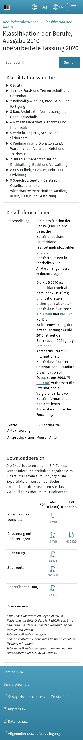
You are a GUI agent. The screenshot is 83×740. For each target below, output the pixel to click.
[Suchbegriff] (31, 62)
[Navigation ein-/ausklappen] (73, 7)
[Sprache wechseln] (58, 7)
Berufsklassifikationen (20, 22)
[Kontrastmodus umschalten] (34, 7)
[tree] (41, 85)
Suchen (70, 62)
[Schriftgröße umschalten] (45, 7)
